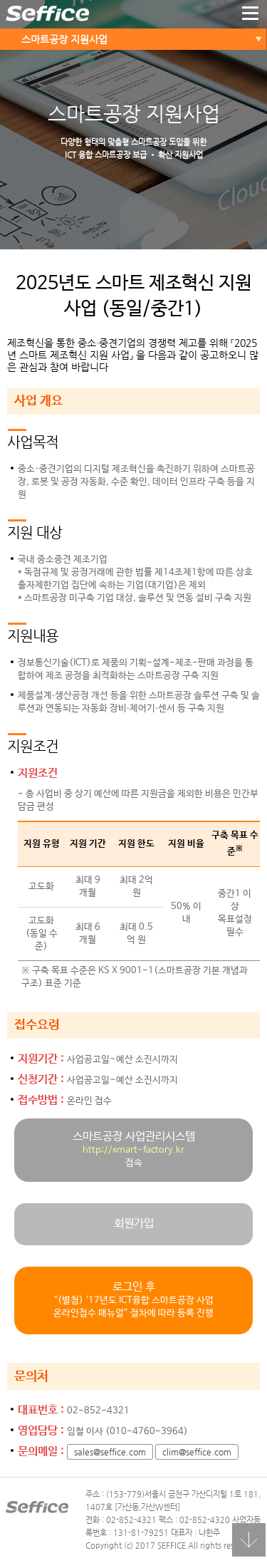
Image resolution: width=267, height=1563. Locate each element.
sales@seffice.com (110, 1452)
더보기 (250, 14)
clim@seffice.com (196, 1452)
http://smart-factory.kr (133, 1150)
